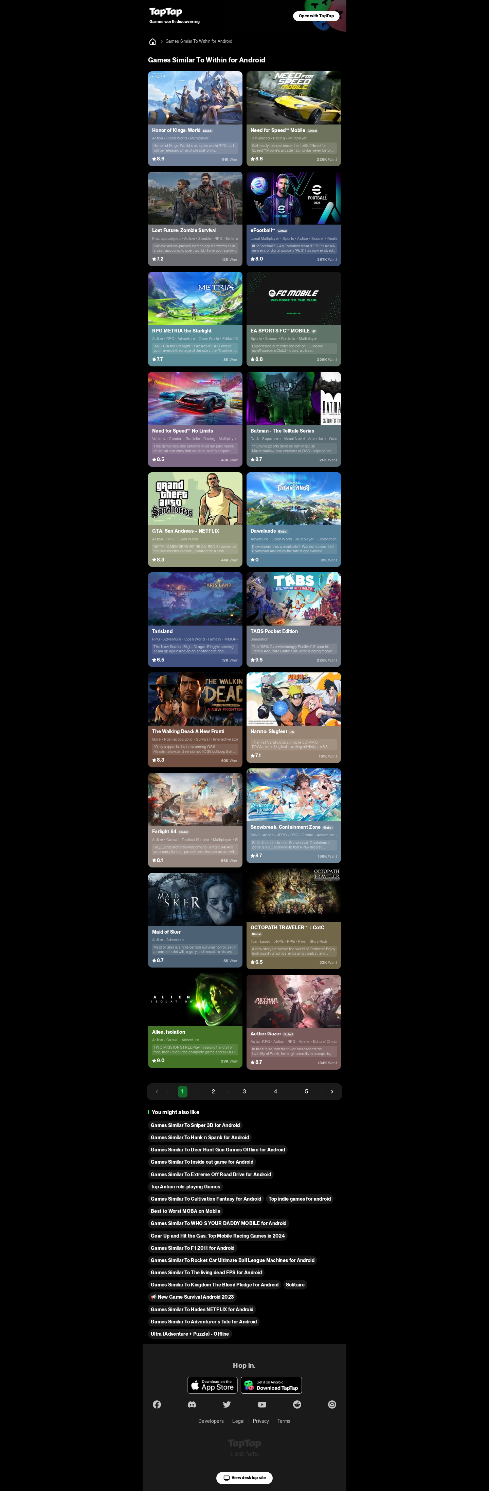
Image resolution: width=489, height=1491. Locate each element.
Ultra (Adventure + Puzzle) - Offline (190, 1334)
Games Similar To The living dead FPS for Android (206, 1272)
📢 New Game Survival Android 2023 (192, 1297)
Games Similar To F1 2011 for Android (193, 1248)
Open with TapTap (316, 16)
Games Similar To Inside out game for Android (202, 1162)
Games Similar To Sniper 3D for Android (195, 1125)
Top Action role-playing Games (185, 1186)
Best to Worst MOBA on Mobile (185, 1211)
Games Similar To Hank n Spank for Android (200, 1137)
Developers (211, 1421)
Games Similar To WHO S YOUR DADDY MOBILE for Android (219, 1223)
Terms (284, 1421)
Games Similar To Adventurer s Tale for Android (204, 1321)
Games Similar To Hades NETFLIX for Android (202, 1309)
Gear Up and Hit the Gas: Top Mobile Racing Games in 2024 (218, 1236)
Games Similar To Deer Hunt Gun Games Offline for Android (218, 1149)
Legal (238, 1421)
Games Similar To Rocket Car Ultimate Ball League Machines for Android (232, 1260)
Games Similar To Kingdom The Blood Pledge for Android (214, 1284)
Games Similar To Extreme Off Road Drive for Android (211, 1174)
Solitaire (295, 1284)
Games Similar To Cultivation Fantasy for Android (206, 1199)
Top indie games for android (300, 1199)
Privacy (261, 1421)
